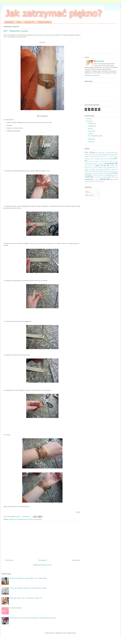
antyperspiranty (113, 152)
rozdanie (88, 177)
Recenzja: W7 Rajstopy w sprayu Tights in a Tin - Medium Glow (28, 578)
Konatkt (19, 22)
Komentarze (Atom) (46, 565)
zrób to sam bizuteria (36, 519)
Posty (88, 192)
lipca (89, 128)
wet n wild (95, 179)
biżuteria (114, 154)
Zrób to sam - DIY (29, 22)
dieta (110, 158)
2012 (88, 121)
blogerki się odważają (91, 156)
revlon (114, 175)
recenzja (107, 175)
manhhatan (112, 165)
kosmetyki (109, 163)
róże (95, 177)
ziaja (111, 179)
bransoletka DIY (21, 519)
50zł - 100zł (105, 152)
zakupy (103, 179)
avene (92, 154)
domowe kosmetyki (93, 161)
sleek (99, 177)
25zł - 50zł (98, 152)
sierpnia (90, 126)
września (91, 123)
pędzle (105, 171)
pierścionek (89, 173)
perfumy (100, 171)
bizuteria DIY (12, 519)
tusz (115, 177)
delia (106, 158)
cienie (92, 158)
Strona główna (9, 22)
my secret (94, 167)
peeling (94, 171)
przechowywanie (95, 175)
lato (105, 165)
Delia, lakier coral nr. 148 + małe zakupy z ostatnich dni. (26, 598)
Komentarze (90, 195)
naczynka (110, 167)
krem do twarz (88, 165)
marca (90, 141)
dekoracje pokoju (99, 158)
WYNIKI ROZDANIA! (16, 608)
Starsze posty (76, 560)
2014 (88, 118)
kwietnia (90, 139)
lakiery (97, 165)
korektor (101, 163)
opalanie (93, 169)
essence (103, 161)
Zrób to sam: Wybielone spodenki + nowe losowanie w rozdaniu (28, 588)
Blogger (73, 633)
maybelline (87, 167)
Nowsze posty (9, 560)
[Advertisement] (100, 39)
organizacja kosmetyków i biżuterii (106, 169)
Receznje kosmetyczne (44, 22)
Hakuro (111, 161)
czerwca (90, 131)
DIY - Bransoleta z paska (16, 31)
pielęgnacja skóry (113, 171)
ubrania (87, 179)
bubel (111, 156)
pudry (102, 175)
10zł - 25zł (88, 152)
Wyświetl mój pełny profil (92, 75)
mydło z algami (102, 167)
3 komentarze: (26, 516)
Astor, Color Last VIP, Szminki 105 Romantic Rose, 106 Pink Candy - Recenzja (33, 618)
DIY (28, 519)
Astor (87, 154)
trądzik (109, 177)
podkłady (107, 173)
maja (90, 133)
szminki (104, 177)
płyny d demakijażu (98, 173)
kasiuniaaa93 (100, 61)
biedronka (98, 154)
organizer (87, 171)
